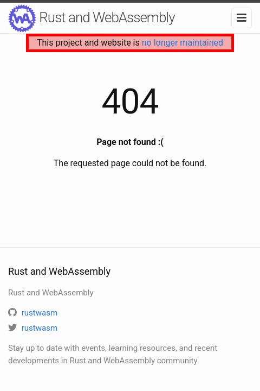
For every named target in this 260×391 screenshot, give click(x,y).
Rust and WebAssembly (91, 18)
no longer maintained (182, 42)
